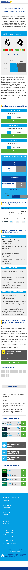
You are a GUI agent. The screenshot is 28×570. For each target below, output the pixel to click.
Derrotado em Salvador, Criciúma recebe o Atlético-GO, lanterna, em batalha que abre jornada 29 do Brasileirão (13, 411)
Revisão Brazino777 (7, 505)
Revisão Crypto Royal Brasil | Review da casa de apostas (13, 395)
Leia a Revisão (10, 424)
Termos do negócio (12, 551)
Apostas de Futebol (7, 545)
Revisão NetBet (6, 507)
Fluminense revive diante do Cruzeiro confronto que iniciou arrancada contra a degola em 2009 (14, 405)
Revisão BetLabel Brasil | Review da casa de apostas (13, 400)
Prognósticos (24, 567)
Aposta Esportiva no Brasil (9, 530)
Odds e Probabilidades (8, 532)
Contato (18, 551)
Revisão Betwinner (7, 509)
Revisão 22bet (6, 503)
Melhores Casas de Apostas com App (11, 536)
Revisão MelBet (6, 510)
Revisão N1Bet (6, 512)
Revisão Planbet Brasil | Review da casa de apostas (13, 391)
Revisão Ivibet (6, 500)
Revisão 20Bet (6, 502)
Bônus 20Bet (6, 523)
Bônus (10, 567)
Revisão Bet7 (6, 514)
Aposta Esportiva (4, 567)
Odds (19, 567)
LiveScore (5, 534)
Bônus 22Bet (6, 521)
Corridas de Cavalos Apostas (9, 543)
